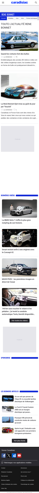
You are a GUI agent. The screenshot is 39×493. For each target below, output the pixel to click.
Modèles (10, 18)
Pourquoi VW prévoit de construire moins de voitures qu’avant (25, 420)
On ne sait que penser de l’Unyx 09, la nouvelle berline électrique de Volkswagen (25, 399)
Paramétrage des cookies (27, 484)
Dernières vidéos (8, 195)
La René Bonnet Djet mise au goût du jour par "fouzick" (18, 105)
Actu (22, 18)
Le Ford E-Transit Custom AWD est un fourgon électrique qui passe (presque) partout (24, 409)
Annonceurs (24, 468)
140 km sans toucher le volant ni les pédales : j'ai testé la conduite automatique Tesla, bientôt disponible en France (18, 312)
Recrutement (4, 476)
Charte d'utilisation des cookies (9, 484)
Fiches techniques (31, 18)
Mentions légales (5, 480)
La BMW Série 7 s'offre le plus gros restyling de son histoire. (16, 221)
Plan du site (24, 476)
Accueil (3, 18)
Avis (17, 18)
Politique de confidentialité (27, 480)
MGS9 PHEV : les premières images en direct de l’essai (18, 280)
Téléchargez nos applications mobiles (17, 463)
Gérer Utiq (4, 488)
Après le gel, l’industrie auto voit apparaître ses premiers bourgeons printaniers (25, 430)
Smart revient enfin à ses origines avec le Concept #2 (18, 250)
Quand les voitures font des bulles (15, 54)
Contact (3, 468)
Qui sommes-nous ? (26, 472)
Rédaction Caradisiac (6, 472)
